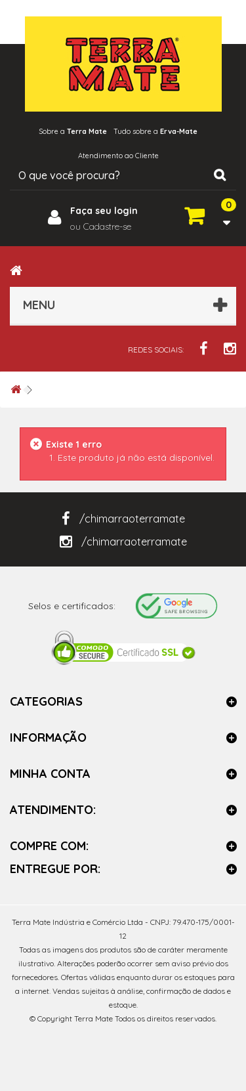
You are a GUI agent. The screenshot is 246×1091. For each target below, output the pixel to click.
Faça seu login (104, 211)
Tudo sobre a (155, 131)
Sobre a (73, 131)
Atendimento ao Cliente (118, 155)
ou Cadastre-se (100, 226)
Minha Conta (50, 773)
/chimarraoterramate (123, 518)
